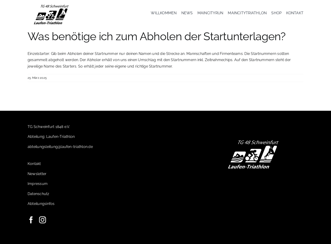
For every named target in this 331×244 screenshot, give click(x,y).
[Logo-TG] (51, 5)
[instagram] (42, 219)
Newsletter (37, 174)
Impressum (38, 184)
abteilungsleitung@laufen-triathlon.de (60, 147)
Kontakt (34, 164)
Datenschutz (38, 194)
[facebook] (31, 219)
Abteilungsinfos (41, 203)
